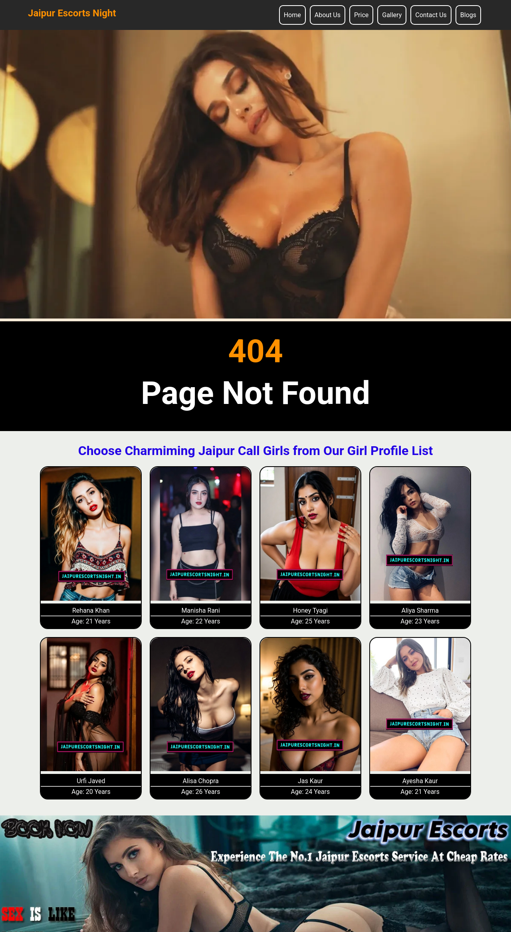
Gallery (392, 15)
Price (361, 15)
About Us (328, 15)
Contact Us (431, 15)
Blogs (468, 15)
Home (292, 15)
